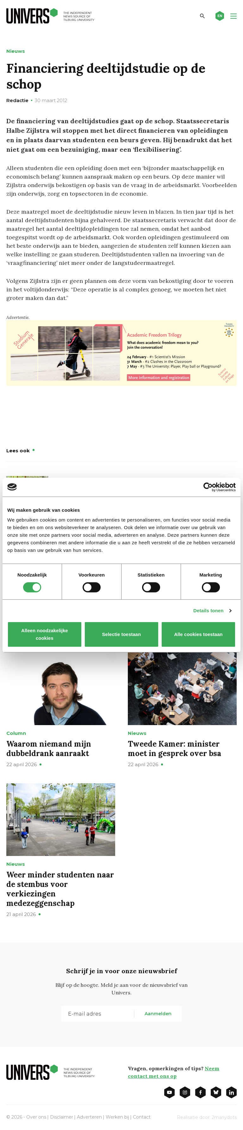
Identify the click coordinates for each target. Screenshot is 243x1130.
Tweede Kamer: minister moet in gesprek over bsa (174, 748)
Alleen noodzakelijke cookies (44, 634)
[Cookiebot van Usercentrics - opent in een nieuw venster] (208, 487)
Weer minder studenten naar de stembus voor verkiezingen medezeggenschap (60, 889)
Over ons (36, 1117)
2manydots (224, 1117)
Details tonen (208, 610)
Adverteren (89, 1117)
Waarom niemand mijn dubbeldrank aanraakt (48, 748)
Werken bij (117, 1117)
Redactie (17, 100)
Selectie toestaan (121, 634)
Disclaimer (61, 1117)
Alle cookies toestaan (198, 634)
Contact (142, 1117)
